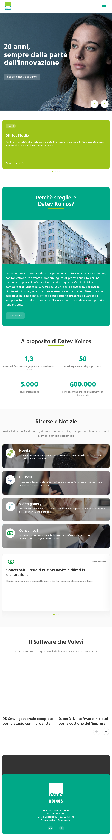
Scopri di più (15, 163)
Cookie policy (64, 820)
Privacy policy (48, 820)
